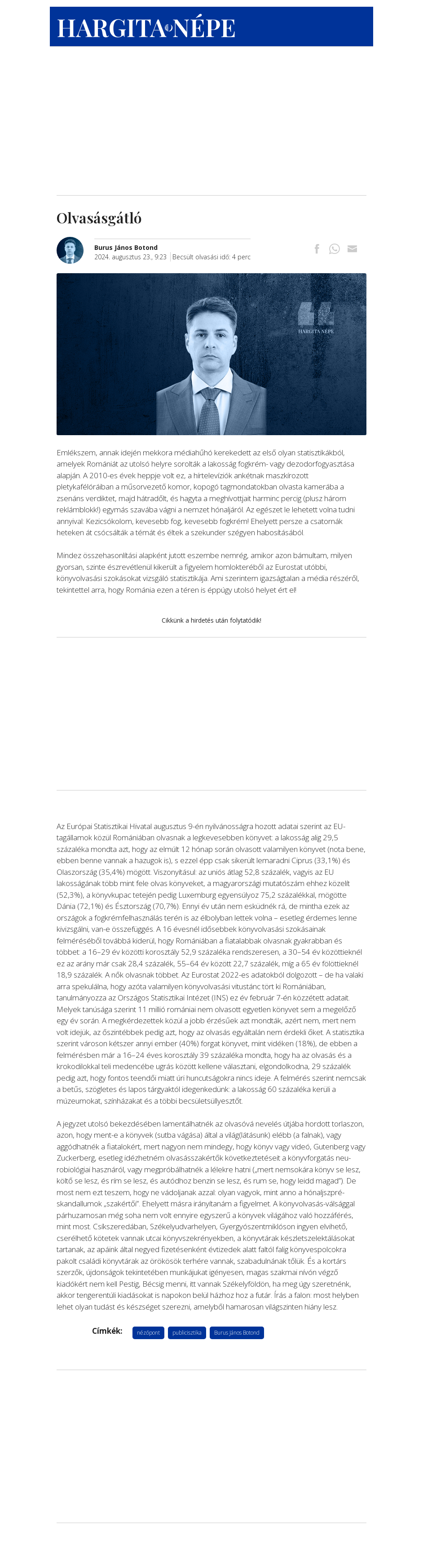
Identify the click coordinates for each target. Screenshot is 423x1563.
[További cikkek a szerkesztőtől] (75, 241)
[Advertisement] (211, 119)
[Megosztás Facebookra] (317, 249)
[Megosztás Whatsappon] (334, 249)
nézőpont (148, 1332)
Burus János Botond (237, 1332)
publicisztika (187, 1332)
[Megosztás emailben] (352, 249)
